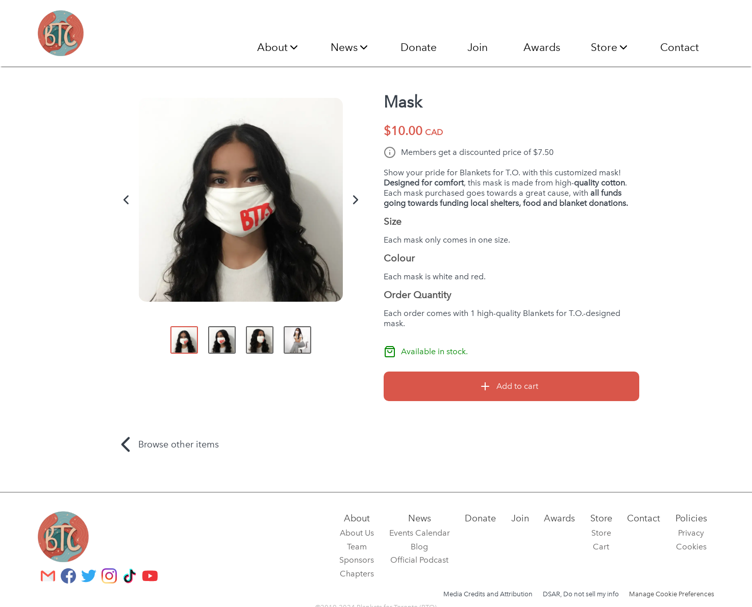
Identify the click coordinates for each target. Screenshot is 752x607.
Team (357, 546)
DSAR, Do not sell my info (581, 594)
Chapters (357, 573)
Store (610, 47)
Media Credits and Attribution (488, 594)
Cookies (691, 546)
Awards (541, 47)
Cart (601, 546)
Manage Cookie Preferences (671, 594)
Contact (679, 47)
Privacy (691, 533)
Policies (691, 518)
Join (477, 47)
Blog (419, 546)
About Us (357, 533)
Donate (418, 47)
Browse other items (166, 444)
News (350, 47)
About (278, 47)
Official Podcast (419, 560)
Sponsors (356, 560)
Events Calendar (419, 533)
